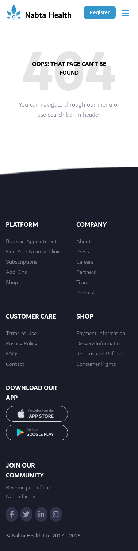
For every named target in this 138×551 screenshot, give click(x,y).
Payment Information (100, 333)
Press (82, 251)
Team (82, 282)
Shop (12, 282)
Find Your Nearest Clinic (33, 251)
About (83, 241)
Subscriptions (22, 262)
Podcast (85, 292)
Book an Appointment (31, 241)
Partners (86, 272)
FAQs (12, 354)
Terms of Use (21, 333)
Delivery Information (99, 343)
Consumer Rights (96, 364)
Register (100, 12)
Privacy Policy (21, 343)
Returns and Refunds (100, 354)
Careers (84, 262)
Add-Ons (16, 272)
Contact (15, 364)
